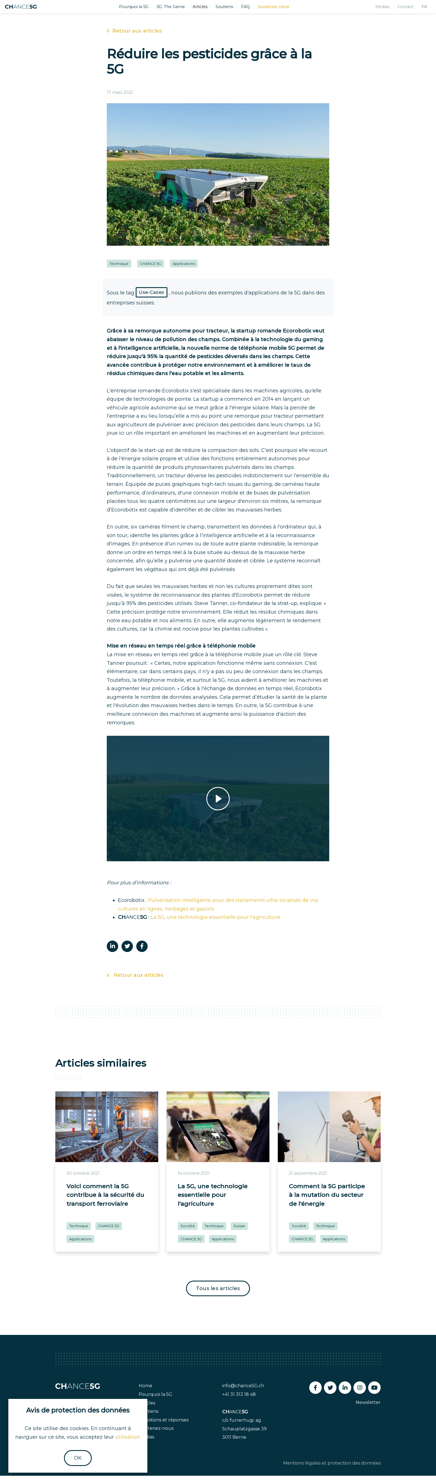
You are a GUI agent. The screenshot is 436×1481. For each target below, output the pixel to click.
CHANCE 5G (150, 269)
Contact (398, 9)
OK (78, 1458)
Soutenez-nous (280, 9)
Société (187, 1231)
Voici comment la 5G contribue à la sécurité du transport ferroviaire (105, 1200)
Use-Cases (151, 297)
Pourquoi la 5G (130, 9)
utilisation (127, 1437)
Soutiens (228, 9)
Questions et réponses (164, 1425)
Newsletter (368, 1408)
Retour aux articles (134, 36)
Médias (373, 9)
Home (145, 1391)
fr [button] (418, 9)
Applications (184, 269)
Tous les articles (218, 1294)
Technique (119, 269)
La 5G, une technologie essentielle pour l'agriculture (215, 922)
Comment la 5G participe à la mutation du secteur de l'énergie (327, 1200)
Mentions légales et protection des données (332, 1468)
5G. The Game (170, 9)
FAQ (250, 9)
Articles (202, 9)
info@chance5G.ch (243, 1391)
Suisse (239, 1231)
